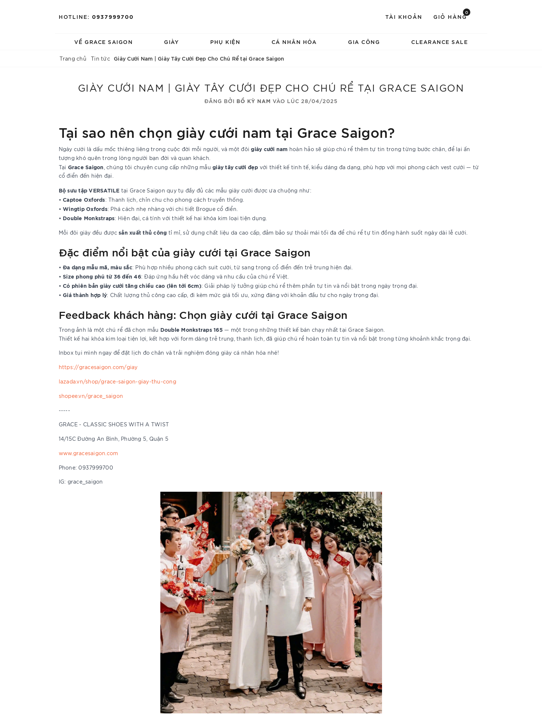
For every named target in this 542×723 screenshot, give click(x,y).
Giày (171, 41)
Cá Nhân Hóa (294, 41)
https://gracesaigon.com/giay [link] (98, 367)
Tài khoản (403, 16)
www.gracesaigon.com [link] (88, 453)
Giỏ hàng (451, 16)
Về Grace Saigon (103, 41)
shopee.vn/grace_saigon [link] (91, 395)
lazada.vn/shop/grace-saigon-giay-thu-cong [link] (117, 381)
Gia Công (364, 41)
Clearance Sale (439, 41)
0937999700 (113, 16)
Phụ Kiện (225, 41)
